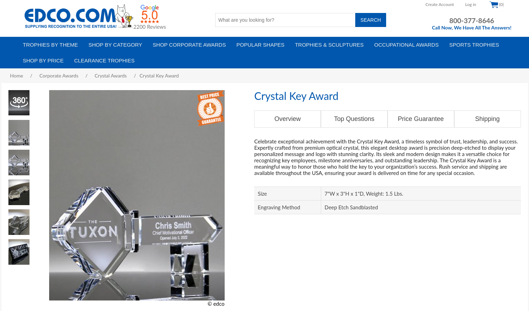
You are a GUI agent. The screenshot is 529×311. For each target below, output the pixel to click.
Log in (470, 4)
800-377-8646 (471, 20)
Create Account (439, 4)
